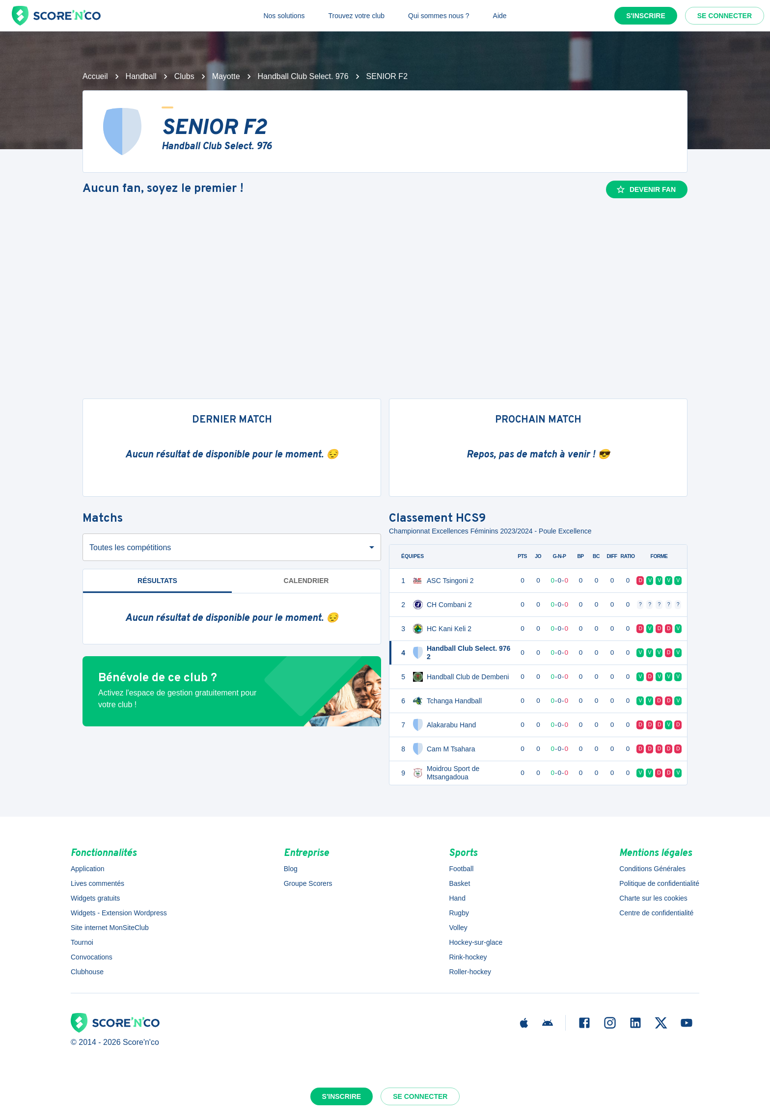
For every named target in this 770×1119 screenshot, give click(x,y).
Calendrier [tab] (306, 581)
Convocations (91, 957)
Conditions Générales (652, 869)
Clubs (184, 76)
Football (461, 869)
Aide (500, 16)
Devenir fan (646, 189)
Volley (458, 928)
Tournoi (82, 942)
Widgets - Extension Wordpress (119, 913)
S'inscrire (645, 16)
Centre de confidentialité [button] (656, 913)
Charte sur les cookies (653, 898)
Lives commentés (97, 883)
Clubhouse (87, 972)
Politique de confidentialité (659, 883)
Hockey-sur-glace (475, 942)
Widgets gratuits (95, 898)
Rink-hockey (468, 957)
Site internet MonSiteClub (110, 928)
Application (88, 869)
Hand (457, 898)
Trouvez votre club (356, 16)
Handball (141, 76)
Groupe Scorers (308, 883)
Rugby (458, 913)
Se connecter (724, 16)
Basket (459, 883)
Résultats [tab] (157, 581)
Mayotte (226, 76)
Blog (291, 869)
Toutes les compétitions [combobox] (130, 547)
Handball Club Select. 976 (303, 76)
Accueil (95, 76)
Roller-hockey (470, 972)
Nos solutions (283, 16)
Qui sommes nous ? (438, 16)
